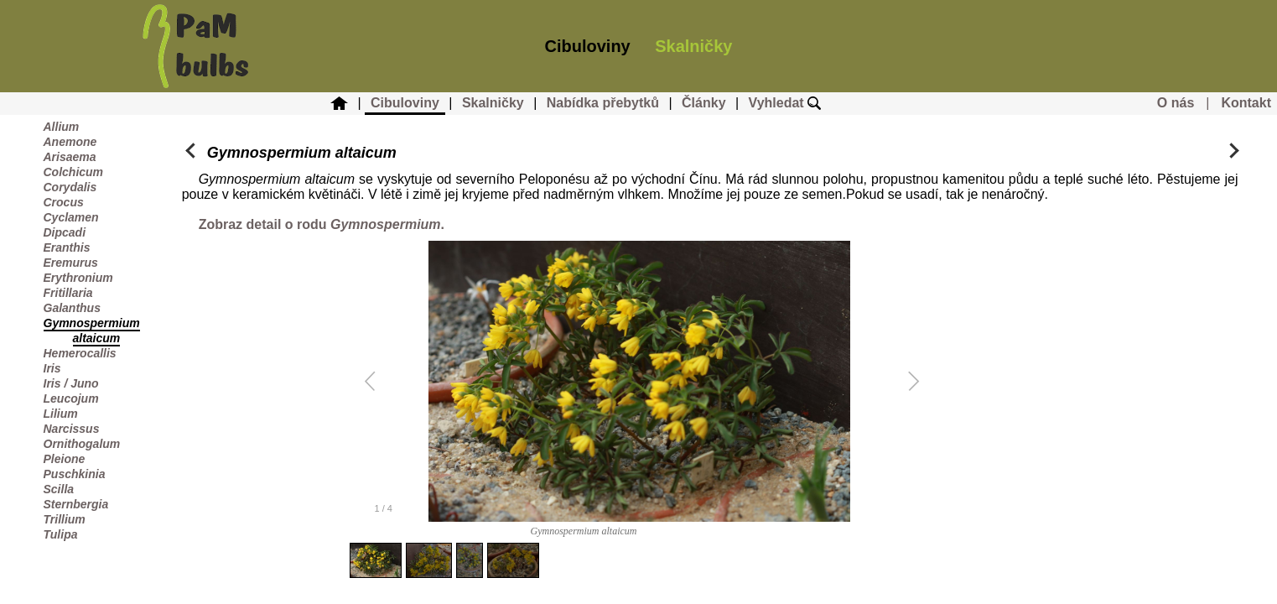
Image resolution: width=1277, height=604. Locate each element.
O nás (1175, 103)
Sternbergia (76, 504)
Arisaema (70, 157)
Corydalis (70, 187)
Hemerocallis (80, 353)
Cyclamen (71, 217)
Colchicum (74, 172)
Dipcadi (65, 232)
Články (703, 103)
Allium (62, 126)
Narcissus (72, 428)
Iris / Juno (71, 383)
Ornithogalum (82, 443)
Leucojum (71, 398)
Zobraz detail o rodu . (321, 224)
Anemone (70, 141)
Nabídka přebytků (603, 103)
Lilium (61, 413)
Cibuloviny (588, 46)
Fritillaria (68, 292)
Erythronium (78, 277)
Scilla (59, 489)
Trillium (65, 519)
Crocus (64, 202)
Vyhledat (785, 103)
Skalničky (693, 46)
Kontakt (1246, 103)
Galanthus (72, 308)
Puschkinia (75, 474)
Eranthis (67, 247)
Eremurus (71, 262)
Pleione (65, 459)
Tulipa (61, 534)
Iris (52, 368)
